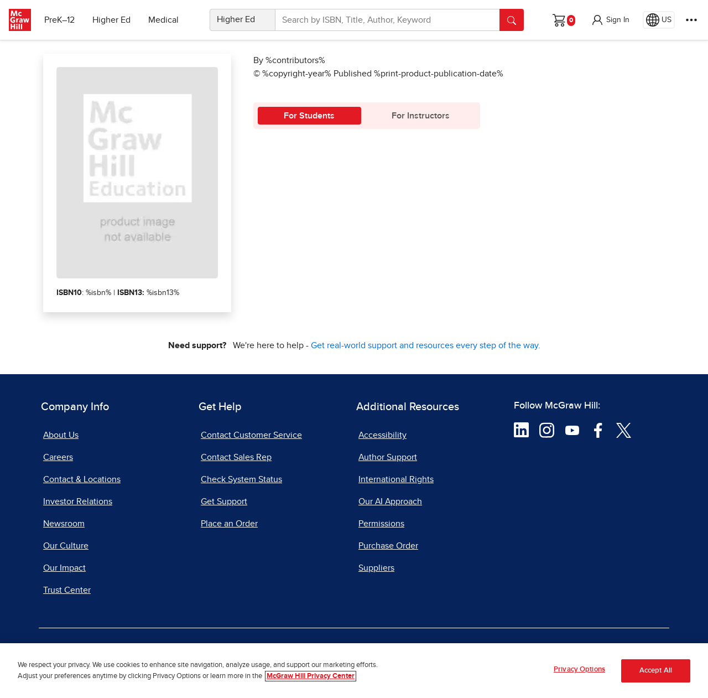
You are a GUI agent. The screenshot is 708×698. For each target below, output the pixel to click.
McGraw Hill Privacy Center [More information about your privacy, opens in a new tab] (311, 677)
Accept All (655, 672)
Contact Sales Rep (236, 457)
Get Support (224, 501)
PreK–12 (59, 19)
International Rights (396, 479)
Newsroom (64, 523)
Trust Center (67, 590)
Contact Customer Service (251, 435)
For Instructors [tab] (421, 115)
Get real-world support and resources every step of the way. (425, 345)
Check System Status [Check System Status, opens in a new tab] (241, 479)
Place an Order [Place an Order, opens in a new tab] (229, 523)
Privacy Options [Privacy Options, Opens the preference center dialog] (579, 671)
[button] (610, 20)
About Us (61, 435)
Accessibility (382, 435)
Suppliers (376, 567)
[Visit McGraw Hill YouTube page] (572, 429)
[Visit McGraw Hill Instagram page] (546, 429)
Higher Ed (111, 19)
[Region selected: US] (659, 20)
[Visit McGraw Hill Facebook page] (598, 429)
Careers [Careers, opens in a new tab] (58, 457)
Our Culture (65, 545)
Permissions (381, 523)
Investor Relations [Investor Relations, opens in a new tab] (77, 501)
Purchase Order (388, 545)
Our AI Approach (390, 501)
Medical (163, 19)
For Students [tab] (309, 115)
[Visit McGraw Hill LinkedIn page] (521, 429)
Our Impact (64, 567)
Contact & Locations (82, 479)
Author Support (387, 457)
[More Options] (691, 20)
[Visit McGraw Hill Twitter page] (623, 429)
